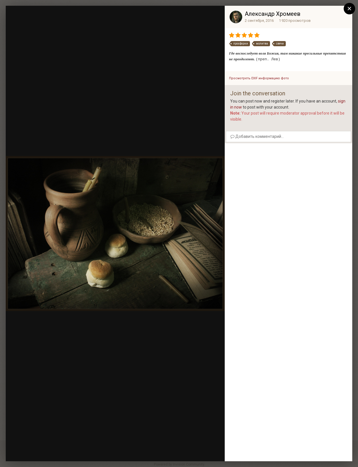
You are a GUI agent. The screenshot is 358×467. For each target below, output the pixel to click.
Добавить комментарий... (257, 136)
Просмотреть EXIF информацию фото (259, 78)
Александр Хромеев (272, 13)
